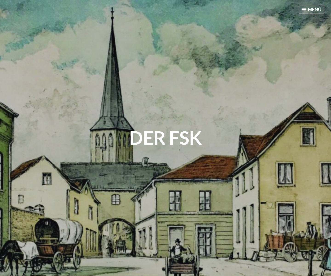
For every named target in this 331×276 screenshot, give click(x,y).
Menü (311, 9)
